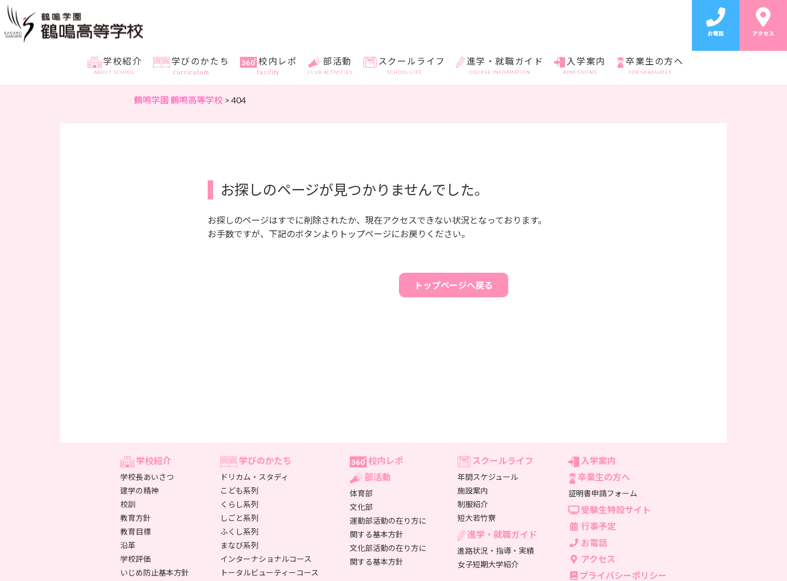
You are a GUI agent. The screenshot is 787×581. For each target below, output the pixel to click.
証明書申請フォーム (602, 493)
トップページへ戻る (453, 285)
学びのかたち (191, 66)
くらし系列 (239, 504)
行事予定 (592, 526)
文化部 (361, 507)
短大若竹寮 (476, 518)
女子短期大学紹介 (488, 564)
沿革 (128, 545)
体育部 (361, 493)
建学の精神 (139, 490)
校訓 (128, 504)
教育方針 (135, 518)
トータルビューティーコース (269, 572)
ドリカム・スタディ (254, 477)
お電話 (587, 542)
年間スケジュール (487, 477)
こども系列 (239, 490)
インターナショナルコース (266, 559)
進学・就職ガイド (499, 66)
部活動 (330, 66)
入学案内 (579, 66)
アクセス (591, 559)
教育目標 (135, 531)
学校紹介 (114, 66)
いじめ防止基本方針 (154, 572)
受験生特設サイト (609, 509)
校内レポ (268, 66)
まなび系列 (239, 545)
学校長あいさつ (147, 477)
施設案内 (472, 490)
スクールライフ (404, 66)
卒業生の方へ (650, 66)
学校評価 (135, 559)
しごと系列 (239, 518)
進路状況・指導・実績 (495, 550)
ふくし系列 (239, 531)
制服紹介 (472, 504)
